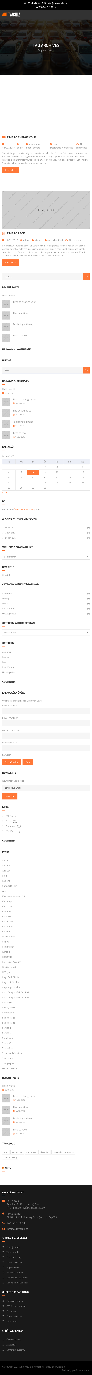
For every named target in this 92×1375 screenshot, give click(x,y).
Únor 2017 (10, 532)
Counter (6, 931)
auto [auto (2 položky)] (6, 1152)
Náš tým (6, 972)
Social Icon (7, 1038)
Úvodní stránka (9, 1068)
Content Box (8, 926)
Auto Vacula (25, 1366)
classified (58, 240)
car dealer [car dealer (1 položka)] (31, 1152)
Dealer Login (8, 936)
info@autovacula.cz (57, 3)
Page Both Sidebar (11, 977)
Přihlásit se (11, 816)
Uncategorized (9, 613)
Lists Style (7, 956)
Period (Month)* (10, 742)
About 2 (6, 865)
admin (20, 146)
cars (4, 891)
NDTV (8, 1168)
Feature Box (8, 946)
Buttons (6, 880)
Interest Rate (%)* (11, 730)
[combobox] (46, 557)
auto (55, 144)
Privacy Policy (8, 1007)
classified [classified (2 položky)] (44, 1152)
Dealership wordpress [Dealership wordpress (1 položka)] (63, 1152)
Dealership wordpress (61, 147)
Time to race (16, 233)
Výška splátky (11, 762)
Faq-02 (5, 941)
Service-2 (6, 1032)
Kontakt (6, 951)
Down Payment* (10, 718)
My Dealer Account (11, 962)
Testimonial (8, 1058)
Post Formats (33, 147)
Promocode (8, 1012)
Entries (11, 821)
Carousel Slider (9, 885)
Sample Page (8, 1017)
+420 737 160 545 (46, 7)
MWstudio (60, 1366)
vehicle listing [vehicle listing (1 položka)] (10, 1157)
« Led (4, 492)
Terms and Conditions (13, 1053)
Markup (38, 240)
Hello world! (8, 295)
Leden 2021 (10, 527)
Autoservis (9, 1344)
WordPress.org (13, 831)
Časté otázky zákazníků (13, 896)
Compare (6, 916)
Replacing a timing (23, 324)
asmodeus (34, 144)
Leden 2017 (10, 537)
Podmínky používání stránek (15, 992)
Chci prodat (7, 906)
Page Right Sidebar (11, 987)
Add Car (6, 870)
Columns (6, 911)
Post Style (7, 1002)
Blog (4, 875)
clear (27, 762)
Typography (8, 1063)
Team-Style (7, 1048)
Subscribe (9, 796)
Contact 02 (7, 921)
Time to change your (21, 137)
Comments (13, 826)
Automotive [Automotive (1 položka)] (17, 1152)
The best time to (22, 313)
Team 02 (6, 1043)
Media (5, 603)
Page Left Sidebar (10, 982)
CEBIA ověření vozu (15, 1306)
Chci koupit (7, 901)
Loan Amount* (9, 705)
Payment (6, 755)
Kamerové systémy (13, 1349)
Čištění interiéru (11, 1339)
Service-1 (6, 1027)
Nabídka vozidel (9, 967)
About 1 (6, 860)
